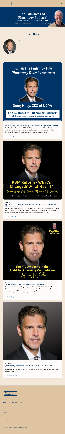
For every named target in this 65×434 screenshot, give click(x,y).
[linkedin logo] (19, 40)
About (4, 410)
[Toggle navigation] (61, 3)
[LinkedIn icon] (4, 419)
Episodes (5, 412)
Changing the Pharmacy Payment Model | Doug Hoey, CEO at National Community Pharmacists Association (28, 366)
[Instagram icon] (14, 419)
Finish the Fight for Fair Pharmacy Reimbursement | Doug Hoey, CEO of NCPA (31, 125)
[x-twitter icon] (7, 419)
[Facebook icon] (11, 419)
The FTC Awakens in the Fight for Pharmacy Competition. (25, 284)
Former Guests (37, 410)
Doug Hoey (14, 136)
